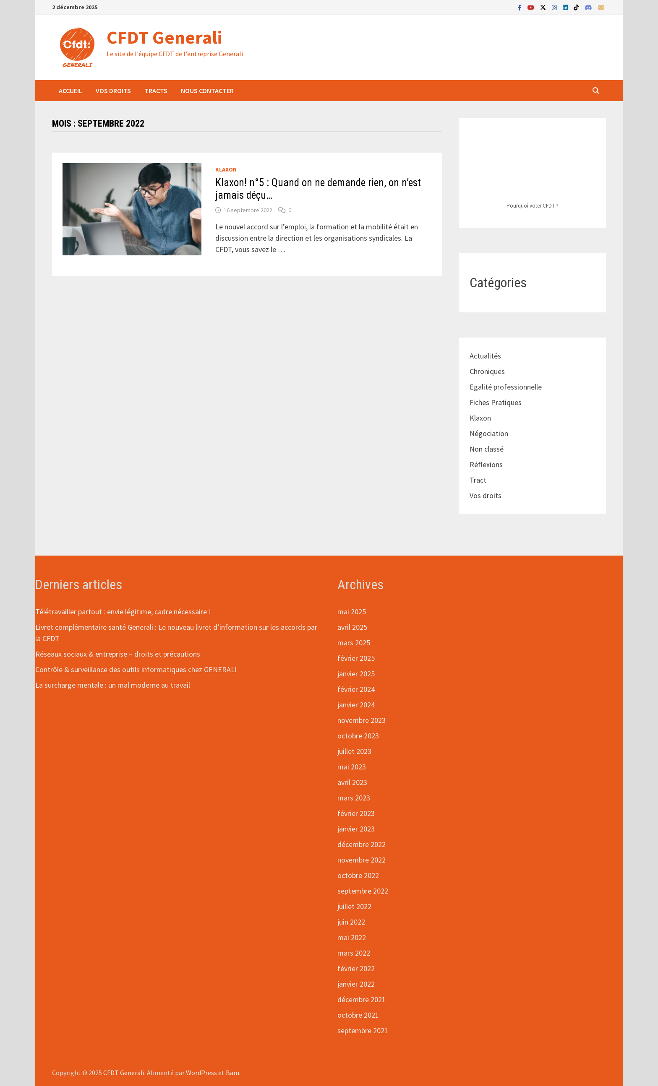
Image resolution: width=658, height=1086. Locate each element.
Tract (478, 480)
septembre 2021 (362, 1030)
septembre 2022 (362, 891)
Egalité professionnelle (506, 387)
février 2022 (356, 968)
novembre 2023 (361, 720)
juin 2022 (351, 922)
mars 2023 (353, 798)
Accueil (70, 90)
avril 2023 (352, 782)
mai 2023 (351, 767)
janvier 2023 (356, 829)
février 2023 (356, 813)
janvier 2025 (356, 673)
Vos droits (113, 90)
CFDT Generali (164, 37)
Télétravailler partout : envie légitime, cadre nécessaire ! (123, 611)
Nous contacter (207, 90)
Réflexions (486, 464)
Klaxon (226, 169)
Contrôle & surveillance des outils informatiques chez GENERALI (136, 669)
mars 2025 (353, 642)
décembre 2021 (361, 999)
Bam (232, 1072)
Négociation (489, 433)
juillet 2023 (354, 751)
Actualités (485, 356)
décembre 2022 (361, 844)
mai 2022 (351, 937)
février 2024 (356, 689)
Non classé (487, 449)
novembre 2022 (361, 860)
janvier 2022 (356, 984)
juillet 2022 (354, 906)
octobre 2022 (358, 875)
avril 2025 (352, 627)
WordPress (201, 1072)
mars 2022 (353, 953)
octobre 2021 (358, 1015)
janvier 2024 (356, 704)
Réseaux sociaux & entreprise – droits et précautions (117, 654)
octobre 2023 (358, 735)
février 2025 (356, 658)
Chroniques (487, 371)
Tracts (155, 90)
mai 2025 (351, 611)
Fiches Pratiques (496, 402)
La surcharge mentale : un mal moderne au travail (112, 685)
